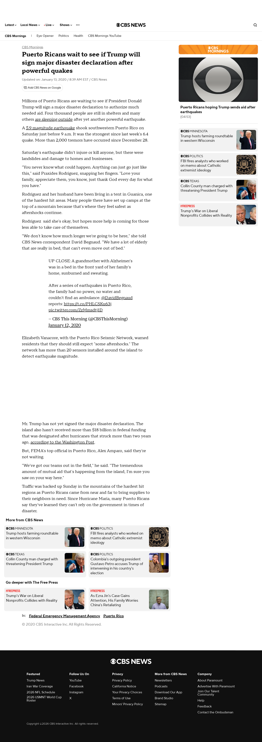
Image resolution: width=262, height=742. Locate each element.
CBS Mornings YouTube (104, 36)
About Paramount (210, 680)
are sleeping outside (54, 119)
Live (50, 25)
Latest (10, 25)
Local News (30, 25)
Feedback (205, 706)
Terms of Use (121, 698)
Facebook (76, 686)
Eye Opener (45, 36)
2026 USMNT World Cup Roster (44, 699)
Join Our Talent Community (208, 693)
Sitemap (160, 704)
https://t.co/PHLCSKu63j (88, 304)
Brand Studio (164, 698)
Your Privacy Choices (127, 692)
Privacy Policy (122, 680)
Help (201, 700)
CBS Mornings (15, 36)
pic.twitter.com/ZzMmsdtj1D (76, 310)
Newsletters (163, 680)
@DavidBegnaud (117, 298)
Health (78, 36)
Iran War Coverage (40, 686)
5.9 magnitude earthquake (50, 128)
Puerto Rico (113, 616)
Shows (66, 25)
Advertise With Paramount (216, 686)
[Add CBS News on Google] (42, 87)
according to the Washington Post (62, 442)
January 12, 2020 (65, 325)
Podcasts (161, 686)
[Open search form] (255, 25)
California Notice (124, 686)
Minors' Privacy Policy (127, 704)
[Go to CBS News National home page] (131, 25)
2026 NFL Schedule (41, 692)
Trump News (35, 680)
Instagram (76, 692)
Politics (64, 36)
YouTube (75, 680)
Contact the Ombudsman (215, 712)
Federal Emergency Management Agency (64, 616)
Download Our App (168, 692)
